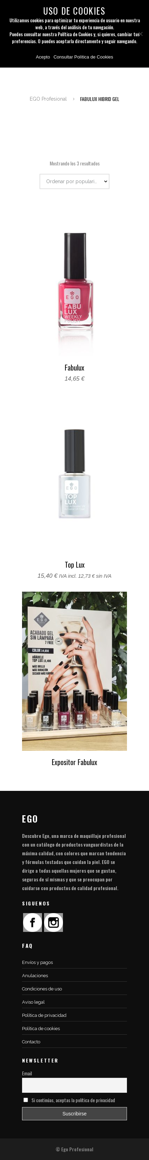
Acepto (43, 57)
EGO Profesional (48, 98)
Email (27, 1073)
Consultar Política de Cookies (83, 57)
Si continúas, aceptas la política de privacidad (69, 1100)
